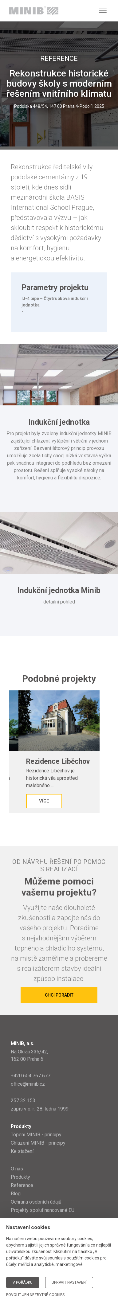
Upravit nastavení (69, 1282)
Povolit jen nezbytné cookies (35, 1295)
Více (44, 801)
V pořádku (23, 1282)
